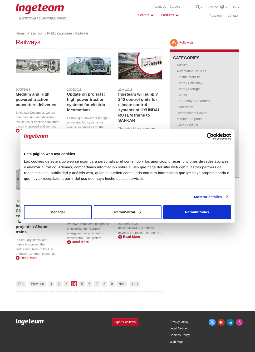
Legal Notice (178, 328)
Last (135, 284)
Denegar (58, 212)
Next (121, 284)
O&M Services (187, 125)
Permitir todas (197, 212)
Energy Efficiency (189, 83)
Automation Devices (191, 71)
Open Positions (125, 322)
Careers (175, 6)
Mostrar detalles (208, 197)
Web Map (176, 341)
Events (182, 95)
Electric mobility (188, 77)
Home (20, 33)
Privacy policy (179, 321)
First (21, 284)
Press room (216, 15)
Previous (37, 284)
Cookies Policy (180, 335)
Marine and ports (189, 119)
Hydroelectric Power (191, 113)
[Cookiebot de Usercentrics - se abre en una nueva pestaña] (210, 136)
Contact (233, 15)
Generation (185, 107)
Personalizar (127, 212)
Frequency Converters (193, 101)
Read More (26, 258)
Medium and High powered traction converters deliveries (36, 99)
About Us (160, 6)
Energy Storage (188, 89)
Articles (182, 65)
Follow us (181, 42)
